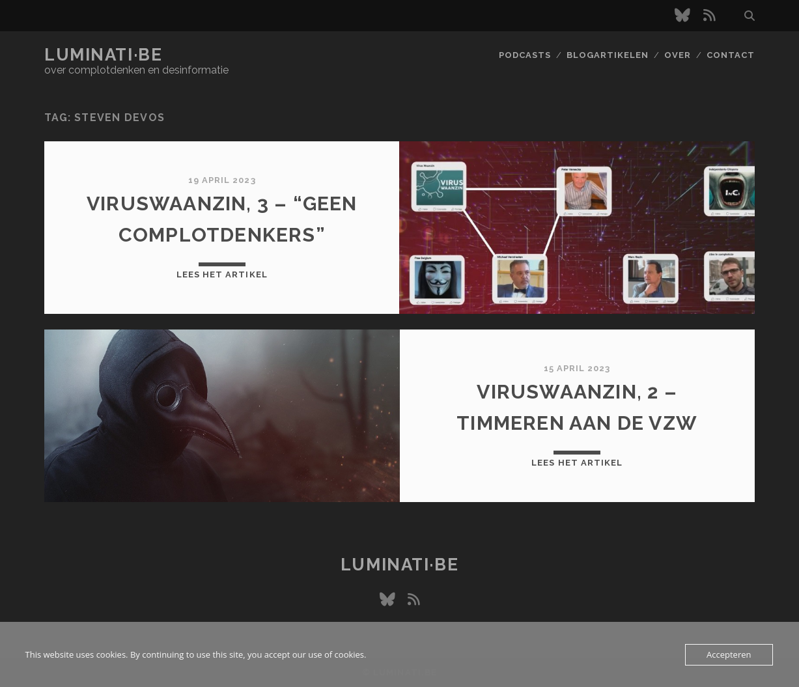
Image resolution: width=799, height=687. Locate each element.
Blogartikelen (608, 55)
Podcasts (525, 55)
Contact (731, 55)
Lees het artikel (222, 274)
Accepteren (729, 654)
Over (677, 55)
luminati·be (103, 54)
